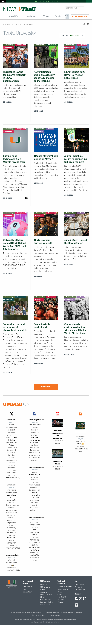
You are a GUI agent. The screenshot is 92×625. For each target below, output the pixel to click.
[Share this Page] (86, 25)
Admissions (44, 591)
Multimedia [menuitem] (32, 16)
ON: (16, 404)
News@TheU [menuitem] (14, 16)
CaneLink (61, 594)
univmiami (11, 419)
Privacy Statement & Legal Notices (72, 612)
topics (16, 24)
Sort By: (72, 35)
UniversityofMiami (36, 419)
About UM (43, 584)
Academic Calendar (65, 586)
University (9, 45)
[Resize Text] (83, 24)
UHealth (43, 596)
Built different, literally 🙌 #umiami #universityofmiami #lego (82, 446)
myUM (60, 591)
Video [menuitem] (46, 16)
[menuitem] (67, 16)
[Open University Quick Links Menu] (89, 1)
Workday (61, 599)
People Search (63, 589)
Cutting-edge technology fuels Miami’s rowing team (14, 159)
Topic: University (27, 24)
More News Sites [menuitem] (80, 16)
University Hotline (46, 601)
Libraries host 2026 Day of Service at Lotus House (74, 75)
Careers (60, 601)
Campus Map (79, 584)
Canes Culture (45, 604)
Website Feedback (55, 614)
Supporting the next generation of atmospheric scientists (15, 327)
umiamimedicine (12, 554)
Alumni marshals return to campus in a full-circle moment (75, 159)
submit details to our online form (50, 621)
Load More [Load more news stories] (46, 387)
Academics (52, 45)
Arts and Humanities (44, 130)
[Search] (87, 8)
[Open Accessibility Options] (3, 1)
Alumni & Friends (46, 594)
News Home (7, 24)
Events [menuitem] (58, 16)
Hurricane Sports (46, 599)
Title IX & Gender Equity (39, 614)
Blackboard (62, 596)
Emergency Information (52, 612)
